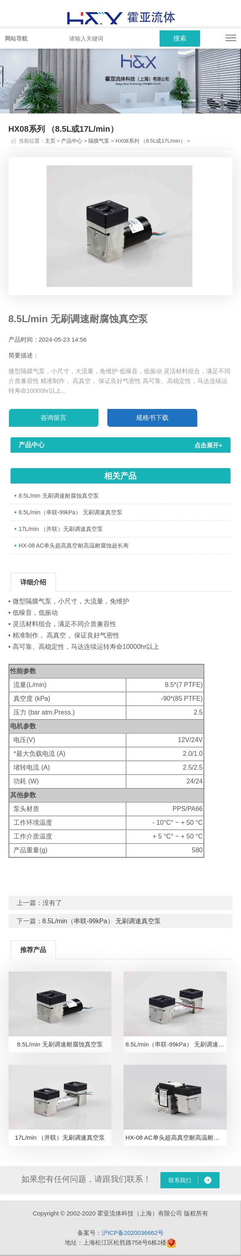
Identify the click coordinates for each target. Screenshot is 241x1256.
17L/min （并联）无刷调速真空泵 (61, 529)
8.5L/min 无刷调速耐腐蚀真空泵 (59, 495)
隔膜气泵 (98, 141)
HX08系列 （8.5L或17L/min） (150, 141)
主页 (50, 141)
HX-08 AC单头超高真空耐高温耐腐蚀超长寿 (74, 545)
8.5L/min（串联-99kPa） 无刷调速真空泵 (70, 512)
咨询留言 (53, 417)
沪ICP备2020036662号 (133, 1232)
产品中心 (71, 141)
